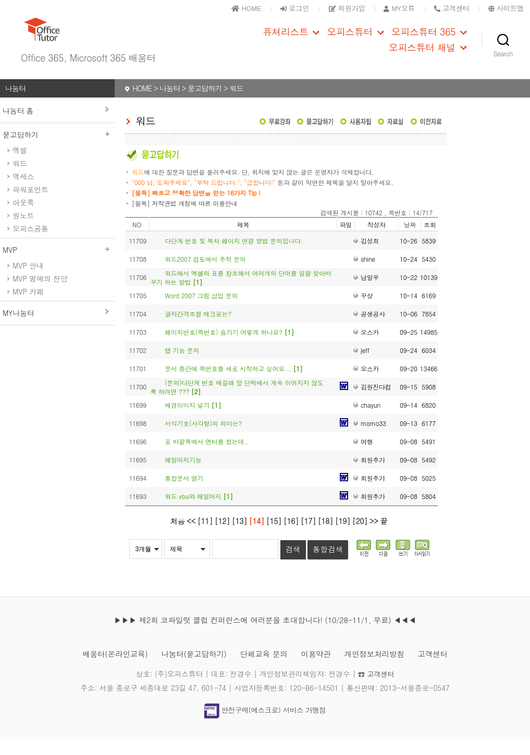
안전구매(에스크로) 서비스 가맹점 (264, 726)
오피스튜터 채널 (422, 55)
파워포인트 (30, 205)
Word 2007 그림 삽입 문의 (201, 311)
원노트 (23, 231)
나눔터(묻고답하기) (189, 669)
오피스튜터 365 (423, 39)
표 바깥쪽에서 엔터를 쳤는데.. (206, 457)
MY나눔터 (18, 328)
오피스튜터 (350, 39)
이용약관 (320, 669)
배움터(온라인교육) (104, 669)
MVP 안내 (28, 281)
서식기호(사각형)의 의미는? (203, 438)
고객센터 (445, 669)
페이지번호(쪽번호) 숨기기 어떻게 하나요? (229, 347)
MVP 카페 (28, 307)
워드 (20, 179)
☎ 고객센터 (376, 689)
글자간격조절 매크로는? (198, 329)
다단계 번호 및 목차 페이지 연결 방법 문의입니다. (234, 256)
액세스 (23, 192)
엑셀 (20, 166)
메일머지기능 (183, 475)
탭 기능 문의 (182, 365)
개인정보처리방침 (382, 669)
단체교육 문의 (264, 669)
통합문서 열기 (184, 493)
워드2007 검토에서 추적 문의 (205, 274)
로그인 (282, 8)
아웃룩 (23, 218)
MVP (57, 265)
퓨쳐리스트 (286, 39)
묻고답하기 (57, 150)
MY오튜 (392, 8)
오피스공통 (30, 244)
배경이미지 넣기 (193, 420)
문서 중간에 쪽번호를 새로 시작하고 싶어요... (233, 384)
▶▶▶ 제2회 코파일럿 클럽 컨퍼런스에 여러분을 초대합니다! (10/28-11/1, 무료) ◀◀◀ (265, 635)
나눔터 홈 (18, 126)
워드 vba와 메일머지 (199, 511)
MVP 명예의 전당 (40, 294)
